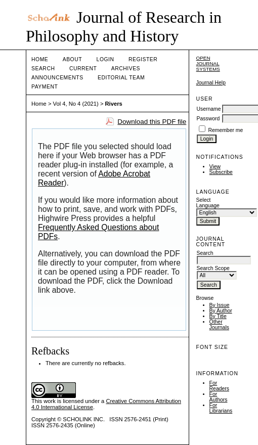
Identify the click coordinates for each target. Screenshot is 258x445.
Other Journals (219, 324)
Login (105, 59)
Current (83, 68)
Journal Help (211, 82)
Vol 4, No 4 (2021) (76, 104)
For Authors (218, 397)
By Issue (219, 305)
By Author (220, 311)
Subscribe (221, 172)
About (72, 59)
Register (142, 59)
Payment (44, 87)
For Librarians (221, 408)
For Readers (219, 385)
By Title (218, 316)
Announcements (57, 77)
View (215, 166)
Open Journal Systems (208, 63)
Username (209, 109)
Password (208, 118)
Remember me (225, 130)
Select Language (208, 202)
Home (39, 59)
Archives (125, 68)
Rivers (113, 104)
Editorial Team (121, 77)
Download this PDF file (151, 121)
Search (43, 68)
